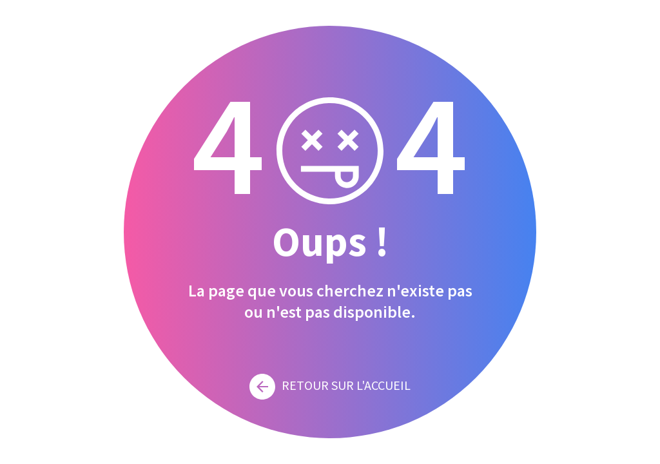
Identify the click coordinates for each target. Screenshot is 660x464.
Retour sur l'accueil (330, 385)
